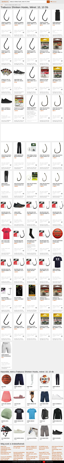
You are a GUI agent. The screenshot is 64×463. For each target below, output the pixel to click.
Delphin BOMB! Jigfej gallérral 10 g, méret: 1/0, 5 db (6, 299)
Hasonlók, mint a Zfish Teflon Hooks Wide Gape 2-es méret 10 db (44, 121)
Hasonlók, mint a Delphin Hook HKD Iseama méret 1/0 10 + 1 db (44, 254)
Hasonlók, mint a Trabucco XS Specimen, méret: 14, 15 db (57, 311)
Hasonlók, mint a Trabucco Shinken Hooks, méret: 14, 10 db (32, 36)
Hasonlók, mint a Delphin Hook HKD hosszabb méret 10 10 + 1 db (45, 225)
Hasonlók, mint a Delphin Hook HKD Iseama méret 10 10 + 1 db (6, 225)
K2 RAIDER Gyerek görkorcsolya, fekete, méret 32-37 (44, 448)
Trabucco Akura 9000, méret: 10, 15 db (45, 51)
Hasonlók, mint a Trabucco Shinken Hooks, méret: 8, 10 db (18, 36)
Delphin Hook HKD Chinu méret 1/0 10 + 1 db (19, 270)
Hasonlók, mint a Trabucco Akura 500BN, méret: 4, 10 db (6, 64)
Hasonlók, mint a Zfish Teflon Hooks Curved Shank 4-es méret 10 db (6, 168)
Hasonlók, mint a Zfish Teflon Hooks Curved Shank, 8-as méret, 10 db (44, 168)
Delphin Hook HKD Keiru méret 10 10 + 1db (44, 270)
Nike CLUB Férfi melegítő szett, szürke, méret (31, 454)
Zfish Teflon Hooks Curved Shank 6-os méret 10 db (19, 185)
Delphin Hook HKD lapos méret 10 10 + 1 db (57, 213)
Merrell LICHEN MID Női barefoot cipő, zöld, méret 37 (31, 458)
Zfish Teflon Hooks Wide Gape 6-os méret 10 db (57, 156)
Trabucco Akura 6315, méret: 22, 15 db (32, 327)
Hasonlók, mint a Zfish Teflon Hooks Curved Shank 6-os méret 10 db (19, 197)
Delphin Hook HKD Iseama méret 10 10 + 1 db (6, 213)
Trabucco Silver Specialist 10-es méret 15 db (44, 81)
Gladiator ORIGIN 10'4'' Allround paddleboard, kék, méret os (31, 448)
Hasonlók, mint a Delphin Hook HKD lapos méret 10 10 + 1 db (58, 225)
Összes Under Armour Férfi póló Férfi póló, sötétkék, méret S (57, 282)
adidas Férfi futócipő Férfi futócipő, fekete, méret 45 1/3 (44, 458)
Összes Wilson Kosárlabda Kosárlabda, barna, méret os (57, 254)
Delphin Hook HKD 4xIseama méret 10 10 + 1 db (18, 242)
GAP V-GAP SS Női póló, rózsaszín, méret (5, 242)
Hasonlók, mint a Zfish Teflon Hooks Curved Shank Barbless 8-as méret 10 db (57, 197)
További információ (49, 461)
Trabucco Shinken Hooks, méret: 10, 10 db (6, 24)
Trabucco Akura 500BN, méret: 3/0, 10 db (31, 81)
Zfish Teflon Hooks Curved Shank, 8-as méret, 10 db (45, 156)
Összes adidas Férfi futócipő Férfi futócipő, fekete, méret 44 (19, 225)
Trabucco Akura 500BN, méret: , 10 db (44, 23)
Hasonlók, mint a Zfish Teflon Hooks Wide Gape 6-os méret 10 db (57, 168)
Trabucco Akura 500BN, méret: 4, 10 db (5, 52)
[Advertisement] (32, 132)
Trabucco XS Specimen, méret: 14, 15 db (57, 299)
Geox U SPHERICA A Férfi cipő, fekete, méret (5, 109)
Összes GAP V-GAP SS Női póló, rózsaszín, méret (5, 254)
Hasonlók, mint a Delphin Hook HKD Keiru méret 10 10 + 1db (45, 282)
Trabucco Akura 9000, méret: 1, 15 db (44, 327)
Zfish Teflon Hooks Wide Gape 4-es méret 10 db (57, 109)
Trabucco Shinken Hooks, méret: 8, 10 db (18, 24)
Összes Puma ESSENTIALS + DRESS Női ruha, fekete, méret (58, 35)
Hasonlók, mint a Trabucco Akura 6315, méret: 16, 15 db (6, 339)
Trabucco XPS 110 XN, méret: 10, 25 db (6, 80)
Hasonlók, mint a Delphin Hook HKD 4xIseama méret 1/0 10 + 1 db (6, 282)
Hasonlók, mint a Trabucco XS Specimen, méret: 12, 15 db (45, 311)
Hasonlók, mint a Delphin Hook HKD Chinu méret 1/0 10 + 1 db (19, 282)
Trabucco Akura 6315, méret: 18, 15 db (19, 327)
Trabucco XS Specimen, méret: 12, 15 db (45, 299)
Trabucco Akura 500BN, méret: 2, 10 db (18, 52)
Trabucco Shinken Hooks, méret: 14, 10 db (32, 24)
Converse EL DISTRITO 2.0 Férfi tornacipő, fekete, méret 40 (6, 458)
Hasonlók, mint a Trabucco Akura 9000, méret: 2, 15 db (57, 339)
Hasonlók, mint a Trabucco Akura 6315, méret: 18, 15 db (18, 339)
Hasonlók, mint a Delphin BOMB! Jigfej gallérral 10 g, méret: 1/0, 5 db (5, 311)
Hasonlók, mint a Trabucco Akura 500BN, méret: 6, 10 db (31, 64)
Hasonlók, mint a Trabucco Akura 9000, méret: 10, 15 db (44, 64)
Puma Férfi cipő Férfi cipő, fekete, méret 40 (18, 81)
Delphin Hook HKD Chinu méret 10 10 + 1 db (32, 213)
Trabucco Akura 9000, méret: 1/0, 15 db (57, 81)
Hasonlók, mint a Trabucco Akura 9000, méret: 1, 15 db (44, 339)
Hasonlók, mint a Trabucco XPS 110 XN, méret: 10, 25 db (6, 92)
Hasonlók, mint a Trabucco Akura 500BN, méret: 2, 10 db (19, 64)
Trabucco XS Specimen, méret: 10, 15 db (57, 52)
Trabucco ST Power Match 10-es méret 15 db (19, 109)
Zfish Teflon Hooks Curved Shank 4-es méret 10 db (6, 156)
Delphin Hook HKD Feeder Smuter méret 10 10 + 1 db (31, 270)
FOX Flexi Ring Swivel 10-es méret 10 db (18, 299)
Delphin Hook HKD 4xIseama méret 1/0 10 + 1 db (6, 270)
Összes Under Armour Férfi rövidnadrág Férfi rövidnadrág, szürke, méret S (6, 368)
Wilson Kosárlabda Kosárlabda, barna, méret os (58, 242)
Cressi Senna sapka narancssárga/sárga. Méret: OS (18, 458)
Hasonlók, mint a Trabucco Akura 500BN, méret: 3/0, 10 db (31, 93)
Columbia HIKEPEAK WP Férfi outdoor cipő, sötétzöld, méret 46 (57, 454)
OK (44, 461)
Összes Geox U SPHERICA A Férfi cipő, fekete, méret (6, 121)
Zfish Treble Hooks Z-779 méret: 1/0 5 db (32, 156)
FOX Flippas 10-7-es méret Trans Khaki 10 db (31, 299)
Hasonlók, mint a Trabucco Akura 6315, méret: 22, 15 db (31, 339)
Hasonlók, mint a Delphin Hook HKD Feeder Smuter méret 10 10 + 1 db (31, 282)
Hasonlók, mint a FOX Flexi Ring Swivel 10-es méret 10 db (19, 311)
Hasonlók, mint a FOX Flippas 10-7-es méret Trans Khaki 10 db (32, 311)
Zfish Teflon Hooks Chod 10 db (32, 184)
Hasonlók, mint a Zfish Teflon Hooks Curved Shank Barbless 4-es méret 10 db (44, 197)
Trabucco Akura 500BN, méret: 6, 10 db (31, 52)
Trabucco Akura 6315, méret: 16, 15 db (6, 327)
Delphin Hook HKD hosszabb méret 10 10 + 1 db (44, 213)
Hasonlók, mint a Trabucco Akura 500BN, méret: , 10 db (44, 35)
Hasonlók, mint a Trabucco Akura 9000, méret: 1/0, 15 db (57, 92)
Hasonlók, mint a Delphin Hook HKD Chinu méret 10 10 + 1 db (31, 225)
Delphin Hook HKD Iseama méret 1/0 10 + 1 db (44, 242)
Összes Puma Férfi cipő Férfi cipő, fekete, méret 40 (19, 92)
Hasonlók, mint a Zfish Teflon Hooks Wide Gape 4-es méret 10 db (57, 121)
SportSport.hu (5, 1)
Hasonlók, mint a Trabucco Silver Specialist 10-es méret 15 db (44, 93)
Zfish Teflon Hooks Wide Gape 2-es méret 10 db (45, 109)
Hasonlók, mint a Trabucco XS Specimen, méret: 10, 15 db (57, 64)
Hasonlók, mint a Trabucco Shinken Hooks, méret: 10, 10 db (6, 36)
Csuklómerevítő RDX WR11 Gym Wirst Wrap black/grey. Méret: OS (57, 458)
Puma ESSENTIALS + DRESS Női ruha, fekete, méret (57, 24)
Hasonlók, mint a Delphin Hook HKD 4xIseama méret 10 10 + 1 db (19, 254)
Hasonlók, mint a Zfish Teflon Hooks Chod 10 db (32, 197)
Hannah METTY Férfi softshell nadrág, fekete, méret (44, 454)
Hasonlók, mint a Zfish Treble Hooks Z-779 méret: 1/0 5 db (32, 168)
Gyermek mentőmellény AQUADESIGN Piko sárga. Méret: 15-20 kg (19, 454)
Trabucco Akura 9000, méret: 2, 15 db (57, 327)
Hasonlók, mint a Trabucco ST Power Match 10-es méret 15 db (19, 121)
